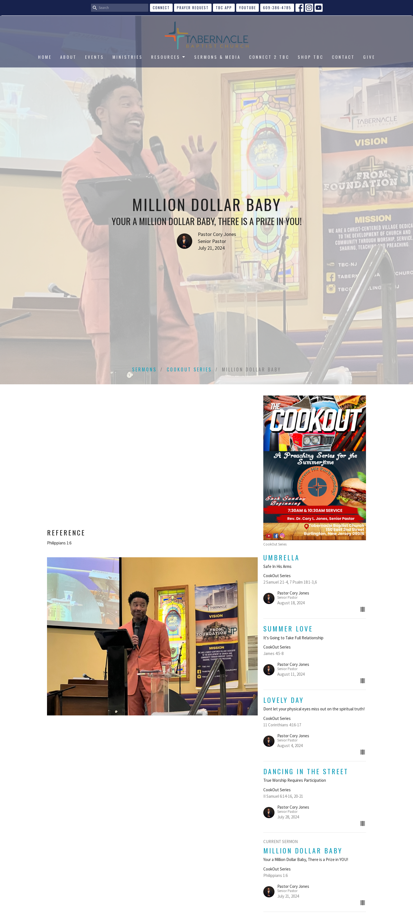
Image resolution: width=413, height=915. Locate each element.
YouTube (247, 7)
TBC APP (224, 7)
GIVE (369, 57)
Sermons (144, 369)
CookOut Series (189, 369)
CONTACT (343, 57)
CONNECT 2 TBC (269, 57)
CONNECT (161, 7)
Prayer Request (193, 7)
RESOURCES (168, 57)
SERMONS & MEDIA (217, 57)
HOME (45, 57)
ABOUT (68, 57)
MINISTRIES (127, 57)
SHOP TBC (310, 57)
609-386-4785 (277, 7)
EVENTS (94, 57)
